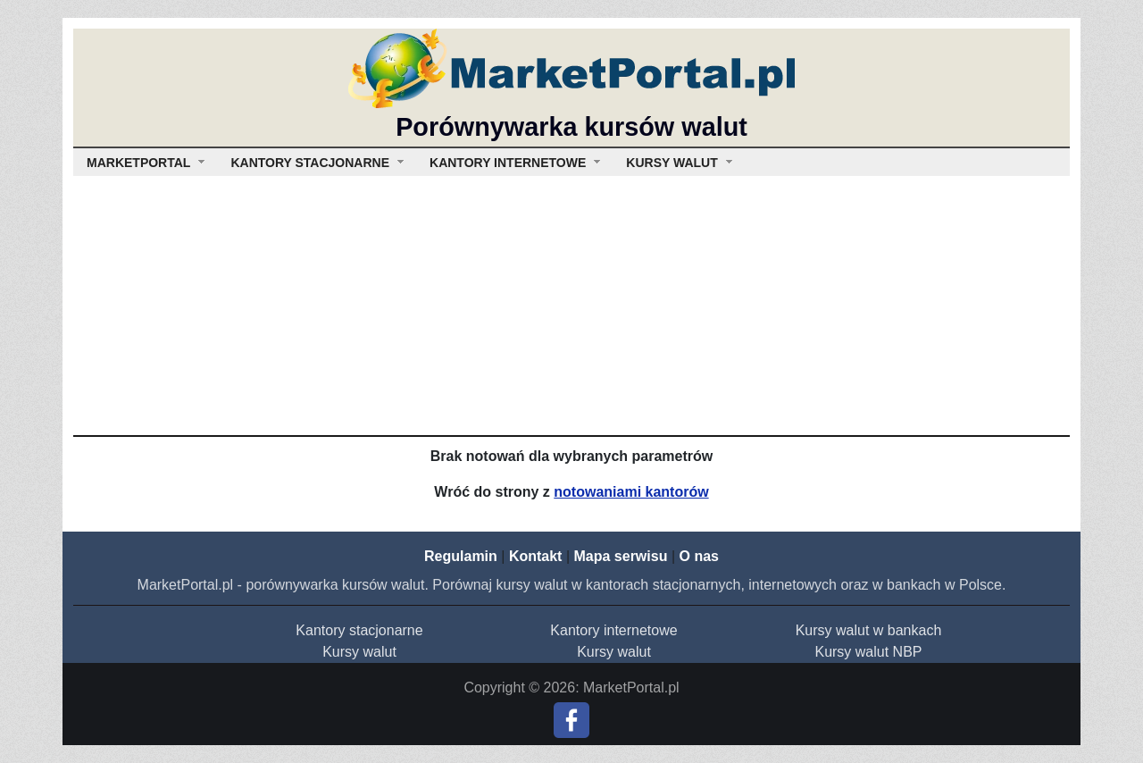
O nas (698, 556)
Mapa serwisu (621, 556)
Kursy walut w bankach (869, 630)
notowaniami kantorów (631, 491)
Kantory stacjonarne (359, 630)
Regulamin (460, 556)
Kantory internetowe (613, 630)
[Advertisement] (571, 301)
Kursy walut (359, 651)
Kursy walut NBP (868, 651)
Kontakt (536, 556)
